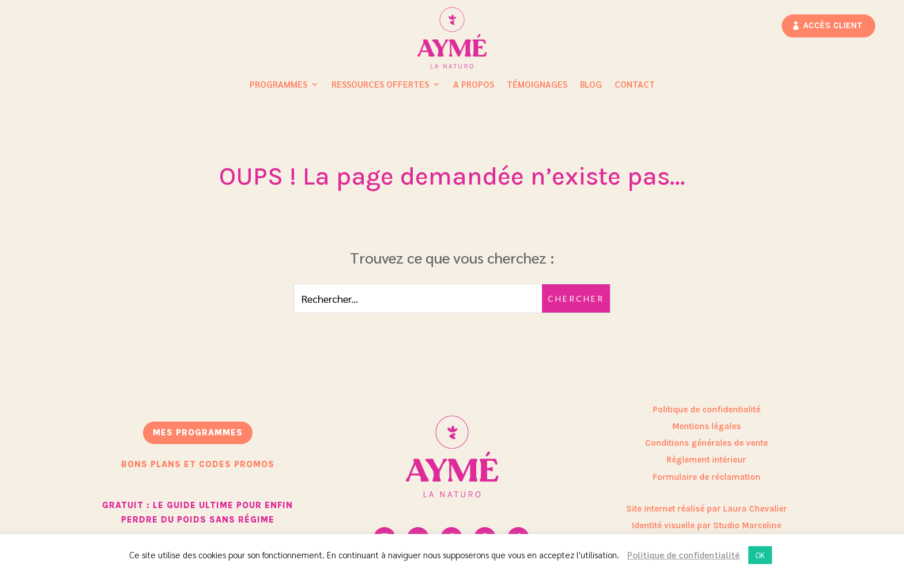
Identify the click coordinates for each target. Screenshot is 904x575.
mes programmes (198, 432)
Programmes (278, 84)
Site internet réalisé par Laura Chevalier (706, 508)
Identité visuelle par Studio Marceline (706, 525)
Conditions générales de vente (706, 443)
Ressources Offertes (380, 84)
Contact (635, 84)
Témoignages (537, 84)
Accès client (832, 25)
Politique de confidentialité (706, 409)
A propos (473, 84)
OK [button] (760, 555)
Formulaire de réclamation (706, 477)
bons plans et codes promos (197, 464)
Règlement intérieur (706, 459)
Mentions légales (706, 426)
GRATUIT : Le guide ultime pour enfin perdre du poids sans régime (197, 512)
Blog (591, 84)
